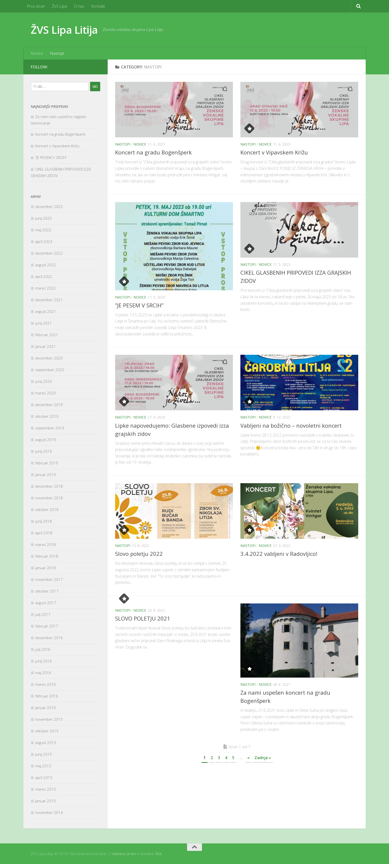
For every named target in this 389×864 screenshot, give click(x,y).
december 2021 (49, 299)
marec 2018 (45, 544)
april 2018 (43, 532)
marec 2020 (45, 392)
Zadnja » (263, 757)
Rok (159, 853)
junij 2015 (43, 754)
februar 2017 (46, 626)
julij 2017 (42, 614)
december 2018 (49, 486)
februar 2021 (46, 334)
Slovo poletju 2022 (139, 553)
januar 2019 (45, 474)
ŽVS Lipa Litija (64, 30)
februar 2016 (46, 695)
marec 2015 (45, 789)
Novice (37, 53)
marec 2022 (45, 288)
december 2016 (49, 637)
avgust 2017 (45, 602)
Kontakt (98, 6)
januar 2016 (45, 707)
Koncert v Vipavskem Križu (274, 152)
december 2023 (49, 206)
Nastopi (57, 53)
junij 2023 (43, 218)
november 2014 (49, 812)
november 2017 (49, 579)
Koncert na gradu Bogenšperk (153, 152)
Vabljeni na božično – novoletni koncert (291, 425)
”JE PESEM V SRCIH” (139, 305)
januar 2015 (45, 800)
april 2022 (43, 276)
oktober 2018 (47, 509)
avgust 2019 (45, 439)
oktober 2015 (47, 730)
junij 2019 (43, 451)
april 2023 (43, 241)
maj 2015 (43, 765)
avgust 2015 (45, 742)
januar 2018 (45, 567)
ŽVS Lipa (59, 6)
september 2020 (49, 369)
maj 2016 (43, 672)
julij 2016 (42, 649)
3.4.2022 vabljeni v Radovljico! (278, 553)
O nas (79, 6)
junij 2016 (43, 660)
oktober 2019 (47, 416)
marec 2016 (45, 684)
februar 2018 (46, 556)
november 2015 (49, 719)
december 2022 (49, 253)
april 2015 (43, 777)
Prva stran (36, 6)
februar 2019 (46, 462)
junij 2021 (43, 323)
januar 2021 (45, 346)
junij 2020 (43, 381)
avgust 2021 (45, 311)
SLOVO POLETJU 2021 (142, 618)
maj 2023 (43, 229)
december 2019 (49, 404)
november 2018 (49, 497)
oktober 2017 (47, 591)
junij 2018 (43, 521)
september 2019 (49, 427)
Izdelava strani (124, 853)
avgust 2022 (45, 264)
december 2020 (49, 358)
